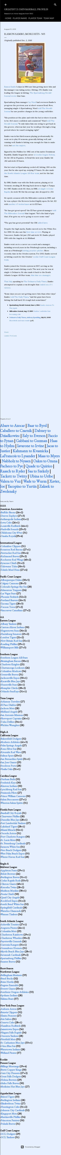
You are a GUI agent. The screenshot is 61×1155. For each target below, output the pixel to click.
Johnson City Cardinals (13, 1110)
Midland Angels (9, 711)
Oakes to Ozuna (45, 461)
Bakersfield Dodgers (11, 738)
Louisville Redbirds (10, 526)
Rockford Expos (9, 900)
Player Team (34, 18)
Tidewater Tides (9, 566)
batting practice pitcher (33, 250)
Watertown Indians (10, 1049)
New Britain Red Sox (11, 640)
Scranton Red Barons (12, 549)
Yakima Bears (7, 998)
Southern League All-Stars (14, 657)
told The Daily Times (19, 297)
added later (42, 223)
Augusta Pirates (9, 927)
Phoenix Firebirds (10, 596)
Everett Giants (8, 988)
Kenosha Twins (8, 887)
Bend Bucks (7, 978)
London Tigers (8, 637)
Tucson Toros (8, 607)
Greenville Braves (9, 674)
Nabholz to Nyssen (16, 461)
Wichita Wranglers (10, 725)
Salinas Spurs (7, 755)
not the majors (18, 145)
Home (7, 18)
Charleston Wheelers (11, 938)
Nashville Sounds (9, 529)
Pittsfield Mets (8, 1039)
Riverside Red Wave (11, 752)
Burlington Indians (10, 1100)
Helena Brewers (9, 1079)
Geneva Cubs (7, 1022)
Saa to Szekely (38, 471)
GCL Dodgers (8, 1134)
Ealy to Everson (33, 435)
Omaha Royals (8, 536)
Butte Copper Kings (11, 1069)
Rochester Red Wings (12, 559)
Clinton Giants (8, 884)
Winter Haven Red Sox (12, 857)
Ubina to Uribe (41, 476)
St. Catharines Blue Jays (13, 1042)
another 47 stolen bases (19, 204)
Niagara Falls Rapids (11, 1032)
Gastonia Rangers (10, 944)
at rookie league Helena (44, 155)
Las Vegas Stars (8, 593)
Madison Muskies (10, 890)
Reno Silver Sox (8, 748)
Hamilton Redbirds (11, 1025)
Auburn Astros (9, 1009)
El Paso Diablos (8, 705)
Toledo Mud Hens (10, 569)
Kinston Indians (9, 786)
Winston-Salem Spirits (12, 803)
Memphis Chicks (9, 688)
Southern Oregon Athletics (15, 992)
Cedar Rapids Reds (11, 880)
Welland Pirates (8, 1052)
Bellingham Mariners (11, 975)
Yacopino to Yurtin (22, 486)
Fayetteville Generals (11, 941)
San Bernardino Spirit (11, 759)
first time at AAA (33, 232)
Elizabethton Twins (10, 1103)
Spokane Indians (9, 995)
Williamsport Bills (10, 647)
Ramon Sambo (10, 87)
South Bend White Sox (12, 904)
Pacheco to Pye (11, 466)
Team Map (48, 18)
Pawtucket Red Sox (11, 553)
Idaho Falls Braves (10, 1083)
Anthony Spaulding (33, 317)
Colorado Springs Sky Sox (14, 586)
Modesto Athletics (10, 742)
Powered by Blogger (30, 1147)
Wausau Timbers (9, 914)
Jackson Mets (7, 708)
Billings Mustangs (10, 1066)
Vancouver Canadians (12, 610)
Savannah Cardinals (11, 955)
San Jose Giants (8, 762)
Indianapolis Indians (11, 519)
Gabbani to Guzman (31, 440)
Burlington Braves (10, 877)
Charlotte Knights (10, 664)
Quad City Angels (10, 897)
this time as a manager (40, 275)
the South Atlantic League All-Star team (21, 173)
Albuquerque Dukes (11, 580)
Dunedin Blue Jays (10, 819)
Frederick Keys (8, 782)
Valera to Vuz (10, 481)
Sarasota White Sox (10, 846)
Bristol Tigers (7, 1096)
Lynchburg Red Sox (11, 789)
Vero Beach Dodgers (11, 850)
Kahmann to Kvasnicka (30, 450)
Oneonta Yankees (9, 1036)
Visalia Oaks (7, 769)
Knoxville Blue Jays (10, 681)
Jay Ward (32, 102)
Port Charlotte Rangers (13, 836)
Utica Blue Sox (8, 1046)
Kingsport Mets (9, 1113)
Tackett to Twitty (13, 476)
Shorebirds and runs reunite (19, 321)
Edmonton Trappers (11, 590)
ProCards (13, 336)
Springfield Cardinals (11, 907)
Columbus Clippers (11, 546)
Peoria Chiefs (7, 894)
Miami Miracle (8, 830)
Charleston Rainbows (12, 934)
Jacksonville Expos (10, 678)
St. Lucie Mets (8, 840)
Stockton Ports (8, 765)
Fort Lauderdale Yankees (13, 823)
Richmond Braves (10, 556)
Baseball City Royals (11, 813)
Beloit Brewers (8, 873)
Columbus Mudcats (11, 671)
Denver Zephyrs (9, 515)
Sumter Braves (8, 961)
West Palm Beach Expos (13, 853)
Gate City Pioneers (10, 1073)
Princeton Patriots (10, 1120)
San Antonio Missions (12, 715)
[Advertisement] (30, 374)
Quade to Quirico (38, 466)
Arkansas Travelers (10, 701)
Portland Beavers (9, 600)
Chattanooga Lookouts (13, 667)
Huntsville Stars (9, 684)
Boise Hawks (7, 982)
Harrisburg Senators (11, 634)
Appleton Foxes (9, 870)
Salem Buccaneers (10, 799)
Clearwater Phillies (10, 816)
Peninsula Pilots (9, 792)
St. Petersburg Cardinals (13, 843)
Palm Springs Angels (11, 745)
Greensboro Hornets (11, 948)
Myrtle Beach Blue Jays (12, 951)
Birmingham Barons (11, 661)
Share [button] (6, 332)
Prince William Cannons (13, 796)
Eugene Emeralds (9, 985)
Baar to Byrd (37, 425)
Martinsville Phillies (11, 1117)
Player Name (19, 18)
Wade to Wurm (35, 481)
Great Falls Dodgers (11, 1076)
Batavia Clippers (9, 1012)
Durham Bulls (8, 779)
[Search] (55, 4)
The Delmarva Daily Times (35, 281)
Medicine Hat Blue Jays (13, 1086)
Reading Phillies (9, 644)
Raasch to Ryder (12, 471)
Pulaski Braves (8, 1123)
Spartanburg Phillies (11, 958)
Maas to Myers (49, 455)
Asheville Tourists (10, 924)
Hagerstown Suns (10, 630)
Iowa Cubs (6, 522)
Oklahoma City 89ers (11, 532)
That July (8, 281)
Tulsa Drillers (7, 721)
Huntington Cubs (10, 1106)
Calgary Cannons (10, 583)
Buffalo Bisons (8, 512)
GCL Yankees (7, 1137)
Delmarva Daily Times (17, 317)
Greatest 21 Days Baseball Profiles (26, 9)
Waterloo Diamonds (11, 911)
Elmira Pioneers (8, 1015)
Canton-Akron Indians (12, 627)
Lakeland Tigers (9, 826)
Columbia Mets (8, 931)
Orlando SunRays (10, 691)
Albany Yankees (9, 624)
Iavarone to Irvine (30, 445)
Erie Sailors (6, 1019)
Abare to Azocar (12, 425)
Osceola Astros (8, 833)
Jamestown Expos (10, 1029)
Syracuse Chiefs (9, 563)
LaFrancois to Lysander (17, 455)
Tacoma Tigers (8, 603)
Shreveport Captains (11, 718)
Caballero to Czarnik (16, 430)
